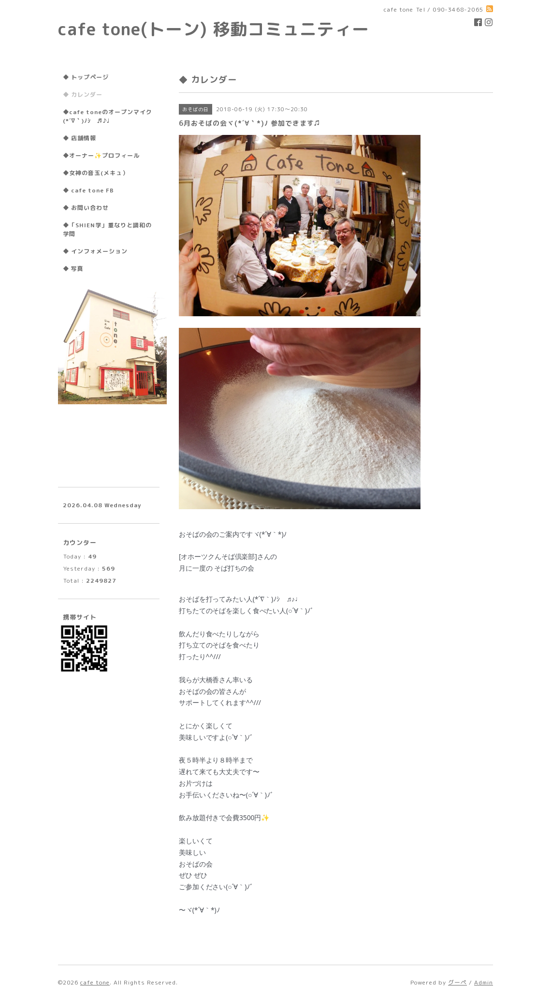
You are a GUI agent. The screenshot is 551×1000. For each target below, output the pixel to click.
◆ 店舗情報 (79, 138)
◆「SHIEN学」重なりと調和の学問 (107, 229)
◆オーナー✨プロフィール (101, 155)
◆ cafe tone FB (88, 190)
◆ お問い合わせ (86, 208)
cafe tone (95, 982)
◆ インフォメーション (95, 251)
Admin (483, 982)
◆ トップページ (86, 77)
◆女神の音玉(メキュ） (96, 173)
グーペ (457, 982)
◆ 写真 (73, 269)
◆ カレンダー (82, 94)
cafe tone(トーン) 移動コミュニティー (213, 29)
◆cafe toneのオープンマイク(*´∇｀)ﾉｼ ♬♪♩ (107, 116)
